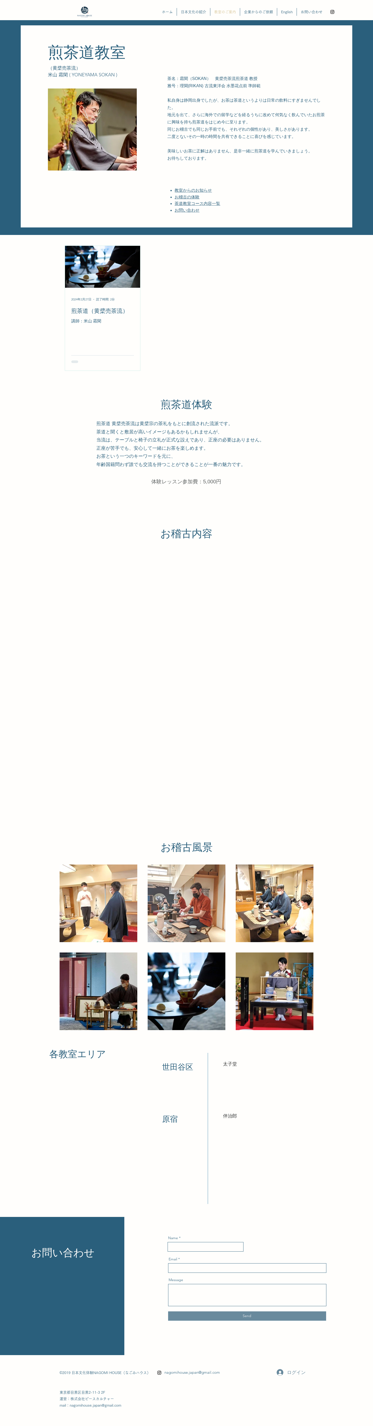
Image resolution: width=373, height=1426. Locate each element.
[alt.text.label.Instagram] (332, 11)
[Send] (247, 1316)
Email (173, 1259)
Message (176, 1280)
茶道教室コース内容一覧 (197, 203)
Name (173, 1238)
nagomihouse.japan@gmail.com (192, 1372)
